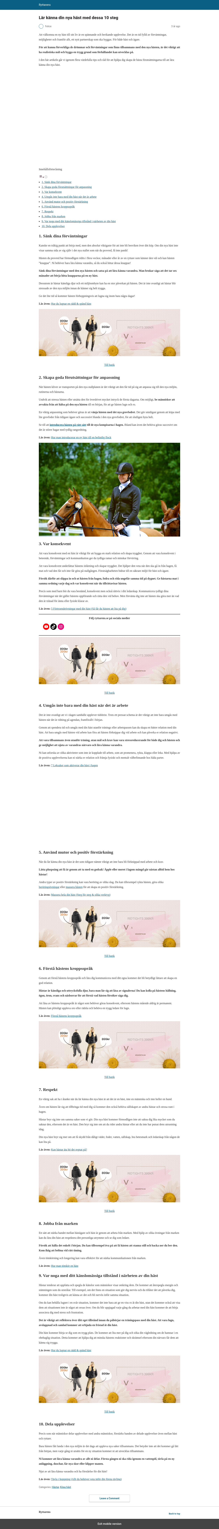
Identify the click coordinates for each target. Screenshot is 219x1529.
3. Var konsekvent (52, 191)
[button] (43, 177)
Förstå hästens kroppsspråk (66, 1015)
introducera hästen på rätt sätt (68, 424)
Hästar (55, 1487)
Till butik (109, 364)
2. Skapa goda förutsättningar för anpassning (67, 186)
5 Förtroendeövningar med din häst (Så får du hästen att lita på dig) (88, 608)
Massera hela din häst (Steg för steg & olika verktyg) (80, 894)
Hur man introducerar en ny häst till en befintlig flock (81, 437)
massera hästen (74, 887)
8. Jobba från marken (53, 216)
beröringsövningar (49, 887)
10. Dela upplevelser (53, 226)
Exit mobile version (109, 1523)
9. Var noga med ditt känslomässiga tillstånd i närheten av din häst (79, 221)
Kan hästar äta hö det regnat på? (69, 1149)
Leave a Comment (109, 1498)
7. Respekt (48, 211)
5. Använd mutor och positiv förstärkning (65, 201)
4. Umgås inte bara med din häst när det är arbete (69, 196)
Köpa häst (65, 1487)
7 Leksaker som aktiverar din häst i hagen (74, 765)
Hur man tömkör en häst (64, 1265)
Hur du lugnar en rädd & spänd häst (71, 303)
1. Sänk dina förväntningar (57, 182)
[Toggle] (46, 177)
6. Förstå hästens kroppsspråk (58, 206)
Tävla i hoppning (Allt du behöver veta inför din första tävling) (86, 1479)
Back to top (174, 1513)
